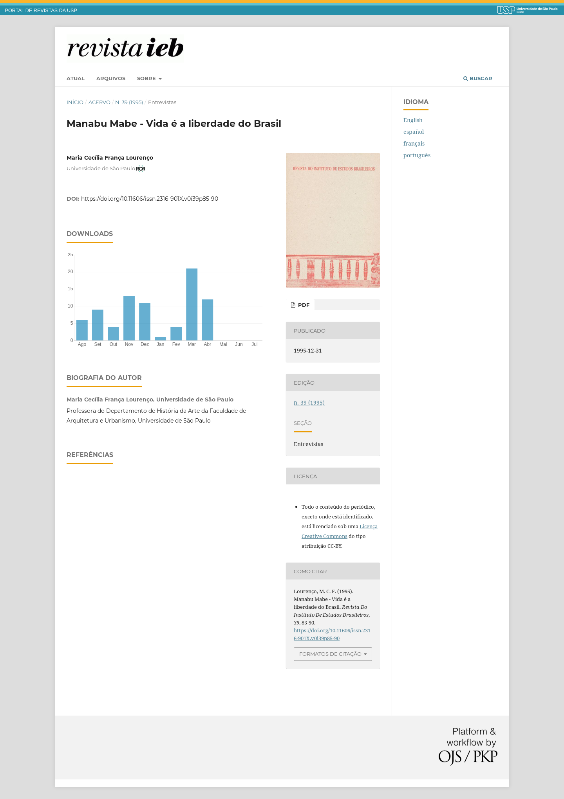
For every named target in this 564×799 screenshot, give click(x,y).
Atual (76, 78)
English (413, 120)
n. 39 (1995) (129, 102)
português (416, 155)
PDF (302, 305)
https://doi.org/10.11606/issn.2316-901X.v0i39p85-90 (149, 198)
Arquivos (110, 78)
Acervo (99, 102)
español (413, 131)
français (414, 143)
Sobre (147, 78)
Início (75, 102)
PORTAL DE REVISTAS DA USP (41, 10)
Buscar (477, 78)
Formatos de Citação (330, 654)
